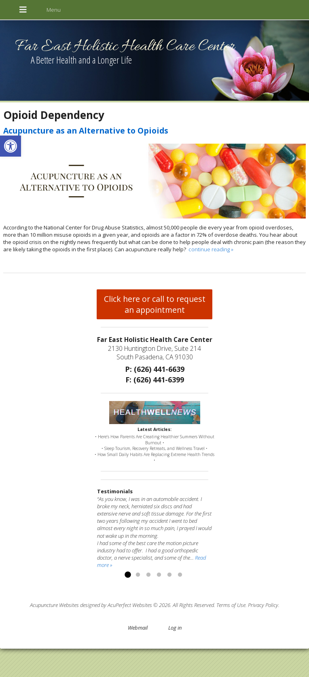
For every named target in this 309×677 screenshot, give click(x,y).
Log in (175, 627)
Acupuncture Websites (54, 605)
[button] (10, 146)
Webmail (138, 627)
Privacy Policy (263, 605)
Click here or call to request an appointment (154, 304)
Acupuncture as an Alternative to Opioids (85, 130)
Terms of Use (231, 605)
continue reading (210, 249)
